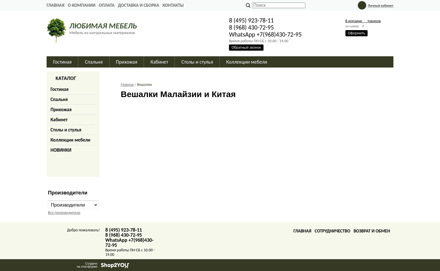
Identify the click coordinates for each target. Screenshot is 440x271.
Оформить (356, 33)
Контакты (173, 5)
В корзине (363, 21)
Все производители (64, 212)
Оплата (106, 5)
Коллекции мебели (70, 140)
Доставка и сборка (138, 5)
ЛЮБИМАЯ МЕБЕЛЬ (103, 26)
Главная (55, 5)
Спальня (59, 99)
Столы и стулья (66, 130)
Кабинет (59, 120)
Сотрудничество (332, 231)
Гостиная (59, 89)
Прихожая (61, 110)
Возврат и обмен (372, 231)
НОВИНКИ (61, 150)
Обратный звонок (246, 47)
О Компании (81, 5)
